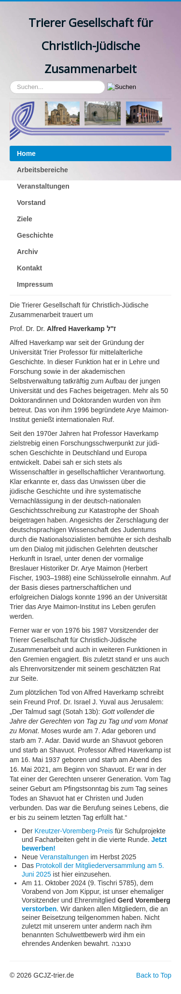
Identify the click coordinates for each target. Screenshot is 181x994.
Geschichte (35, 235)
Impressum (35, 284)
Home (26, 153)
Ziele (24, 219)
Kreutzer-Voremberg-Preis (73, 831)
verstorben (39, 909)
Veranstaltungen (43, 186)
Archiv (27, 251)
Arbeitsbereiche (42, 170)
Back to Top (153, 975)
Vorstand (31, 202)
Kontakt (29, 268)
